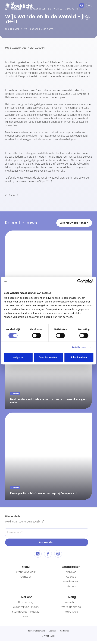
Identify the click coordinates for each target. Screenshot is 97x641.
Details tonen (79, 347)
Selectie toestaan (48, 357)
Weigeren (18, 357)
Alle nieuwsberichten (74, 223)
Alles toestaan (79, 357)
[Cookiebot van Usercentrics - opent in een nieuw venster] (79, 281)
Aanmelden (46, 542)
